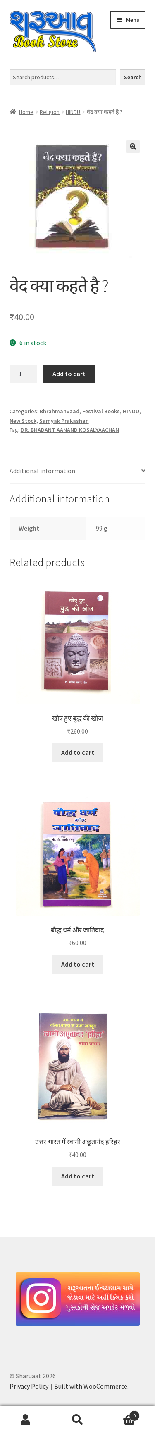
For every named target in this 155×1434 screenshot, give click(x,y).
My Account (26, 1420)
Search (133, 77)
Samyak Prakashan (64, 420)
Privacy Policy (29, 1386)
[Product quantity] (24, 374)
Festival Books (101, 411)
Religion (50, 112)
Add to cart (69, 374)
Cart (121, 1414)
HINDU (73, 112)
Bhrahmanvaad (59, 411)
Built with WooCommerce (90, 1386)
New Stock (23, 420)
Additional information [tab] (42, 471)
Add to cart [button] (77, 752)
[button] (133, 146)
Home (26, 112)
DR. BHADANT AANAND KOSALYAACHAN (70, 430)
